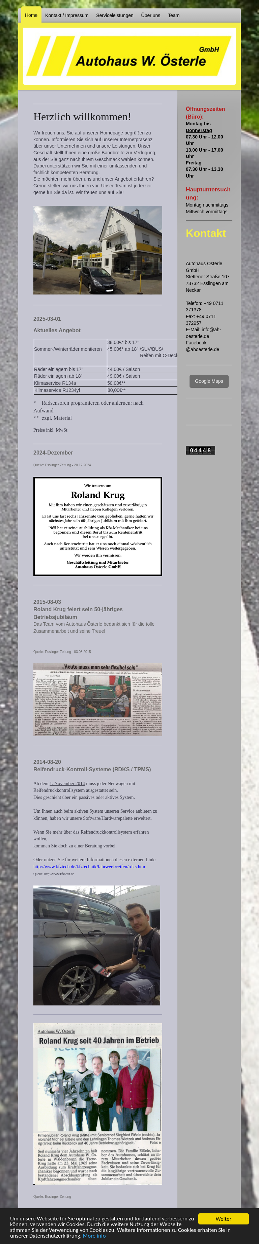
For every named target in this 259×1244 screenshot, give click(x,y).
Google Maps (209, 381)
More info (94, 1236)
